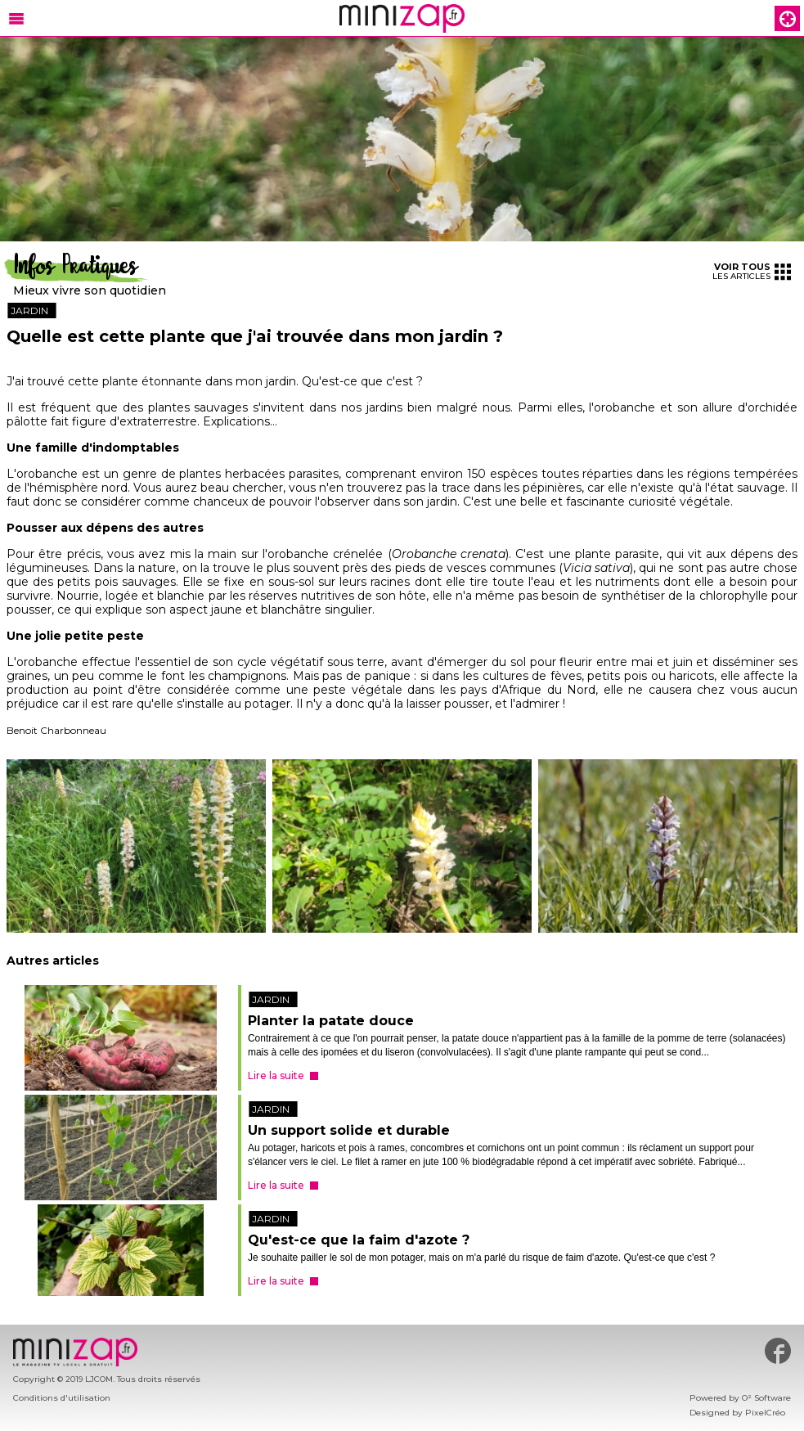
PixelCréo (765, 1412)
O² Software (766, 1398)
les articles (751, 271)
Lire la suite (276, 1075)
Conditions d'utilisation (61, 1398)
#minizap (778, 1351)
